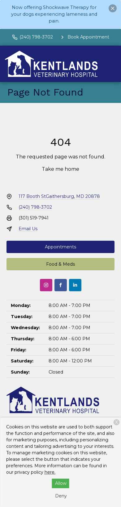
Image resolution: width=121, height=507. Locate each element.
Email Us (28, 228)
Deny (61, 496)
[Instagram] (46, 285)
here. (50, 472)
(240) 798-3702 (35, 207)
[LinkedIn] (75, 285)
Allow (61, 483)
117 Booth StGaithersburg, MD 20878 (59, 196)
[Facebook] (60, 285)
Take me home (60, 169)
